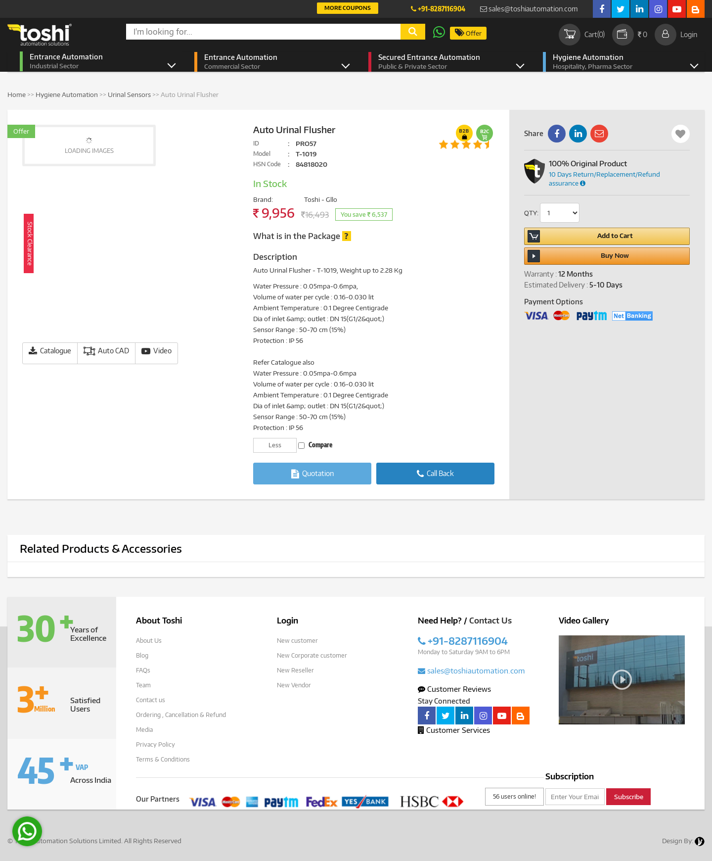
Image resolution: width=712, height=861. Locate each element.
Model (261, 153)
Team (143, 685)
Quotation (312, 473)
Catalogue (50, 351)
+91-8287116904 (438, 8)
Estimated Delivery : (556, 285)
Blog (142, 655)
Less (274, 445)
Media (144, 729)
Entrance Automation (95, 61)
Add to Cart (580, 236)
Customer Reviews (454, 688)
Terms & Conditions (163, 759)
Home (16, 94)
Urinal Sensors (129, 94)
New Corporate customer (312, 655)
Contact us (150, 700)
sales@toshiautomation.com (529, 8)
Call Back (435, 473)
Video (156, 351)
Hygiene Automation (618, 62)
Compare (315, 445)
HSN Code (267, 164)
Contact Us (490, 620)
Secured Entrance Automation (443, 62)
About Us (149, 640)
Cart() (582, 35)
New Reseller (295, 670)
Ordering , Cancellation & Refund (181, 714)
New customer (297, 640)
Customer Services (454, 729)
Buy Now (578, 256)
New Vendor (294, 685)
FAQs (143, 670)
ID (256, 143)
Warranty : (540, 274)
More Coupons (347, 7)
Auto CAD (106, 351)
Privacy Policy (155, 744)
